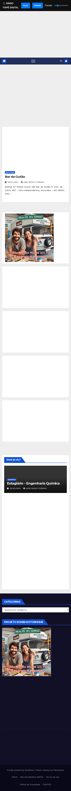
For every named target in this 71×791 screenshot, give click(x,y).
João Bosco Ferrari (32, 182)
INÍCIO (14, 777)
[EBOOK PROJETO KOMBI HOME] (29, 237)
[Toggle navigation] (33, 61)
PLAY (25, 5)
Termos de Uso (52, 777)
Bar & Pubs (10, 172)
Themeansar (58, 770)
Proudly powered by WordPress (21, 770)
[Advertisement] (35, 85)
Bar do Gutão (15, 177)
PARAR (37, 5)
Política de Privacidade (30, 785)
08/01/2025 (13, 182)
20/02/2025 (15, 488)
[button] (61, 61)
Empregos (12, 479)
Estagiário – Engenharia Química (33, 483)
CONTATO (47, 785)
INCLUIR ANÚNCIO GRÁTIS (31, 777)
